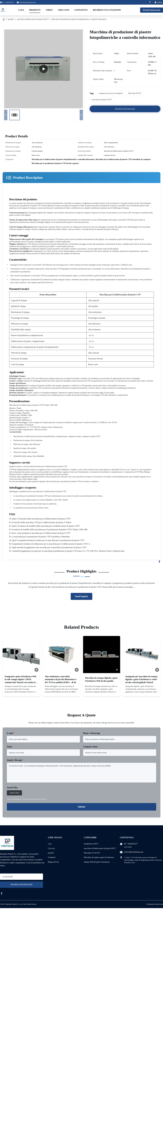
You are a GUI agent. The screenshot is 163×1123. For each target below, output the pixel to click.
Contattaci (52, 857)
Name (9, 747)
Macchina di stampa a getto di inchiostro (99, 857)
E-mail (10, 733)
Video (49, 10)
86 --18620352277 (131, 844)
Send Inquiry (81, 596)
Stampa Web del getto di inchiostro (97, 862)
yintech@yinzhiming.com (27, 2)
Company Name (90, 747)
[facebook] (1, 893)
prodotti (11, 19)
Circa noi (63, 10)
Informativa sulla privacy (155, 904)
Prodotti (34, 10)
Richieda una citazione (107, 10)
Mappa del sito (53, 862)
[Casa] (4, 19)
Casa (21, 10)
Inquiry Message (15, 760)
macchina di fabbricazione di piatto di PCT (33, 19)
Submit (81, 806)
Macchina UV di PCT (92, 853)
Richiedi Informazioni (151, 10)
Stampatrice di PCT (91, 844)
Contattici (81, 10)
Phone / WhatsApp (91, 733)
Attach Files (12, 787)
